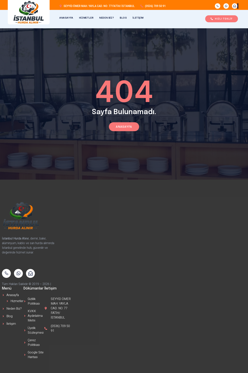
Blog (123, 17)
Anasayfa (66, 17)
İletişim (138, 17)
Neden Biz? (106, 17)
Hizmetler (86, 17)
